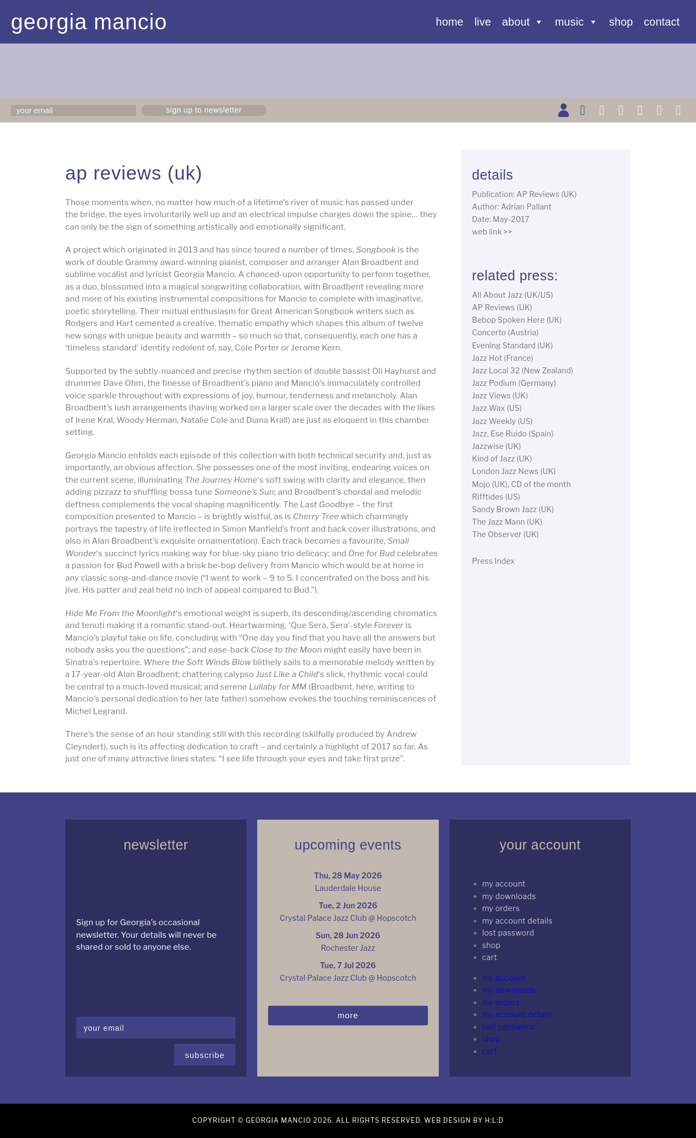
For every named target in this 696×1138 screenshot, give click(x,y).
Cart (490, 957)
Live (482, 22)
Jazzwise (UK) (496, 446)
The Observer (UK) (505, 534)
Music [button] (576, 22)
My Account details (517, 920)
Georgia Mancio (89, 22)
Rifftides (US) (496, 496)
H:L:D (494, 1120)
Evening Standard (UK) (512, 345)
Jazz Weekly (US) (502, 421)
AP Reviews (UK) (502, 307)
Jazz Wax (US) (497, 408)
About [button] (523, 22)
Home (450, 22)
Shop (621, 22)
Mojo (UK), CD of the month (521, 484)
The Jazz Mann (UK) (507, 521)
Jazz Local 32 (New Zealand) (522, 370)
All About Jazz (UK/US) (512, 294)
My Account (504, 883)
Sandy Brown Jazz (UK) (513, 509)
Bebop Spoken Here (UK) (517, 319)
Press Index (493, 560)
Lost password (508, 932)
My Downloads (509, 896)
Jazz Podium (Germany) (514, 382)
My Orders (501, 908)
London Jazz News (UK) (514, 471)
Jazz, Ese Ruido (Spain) (513, 433)
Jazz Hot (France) (502, 357)
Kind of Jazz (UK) (502, 458)
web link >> (492, 231)
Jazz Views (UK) (500, 395)
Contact (662, 22)
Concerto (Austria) (505, 332)
